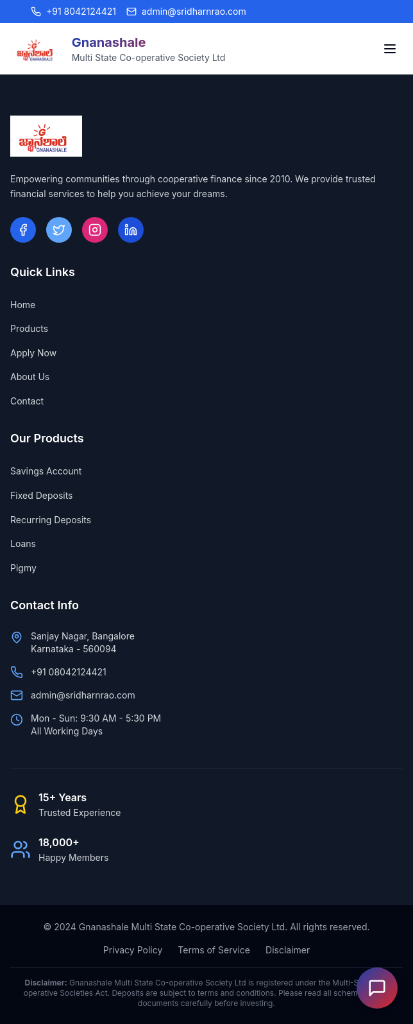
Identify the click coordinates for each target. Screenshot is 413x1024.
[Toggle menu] (390, 49)
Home (22, 304)
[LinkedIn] (131, 230)
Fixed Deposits (41, 495)
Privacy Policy (133, 949)
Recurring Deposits (50, 519)
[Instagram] (95, 230)
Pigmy (23, 567)
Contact (27, 400)
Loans (23, 543)
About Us (29, 376)
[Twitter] (59, 230)
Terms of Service (214, 949)
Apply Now (33, 352)
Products (29, 328)
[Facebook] (23, 230)
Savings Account (45, 470)
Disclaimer (288, 949)
